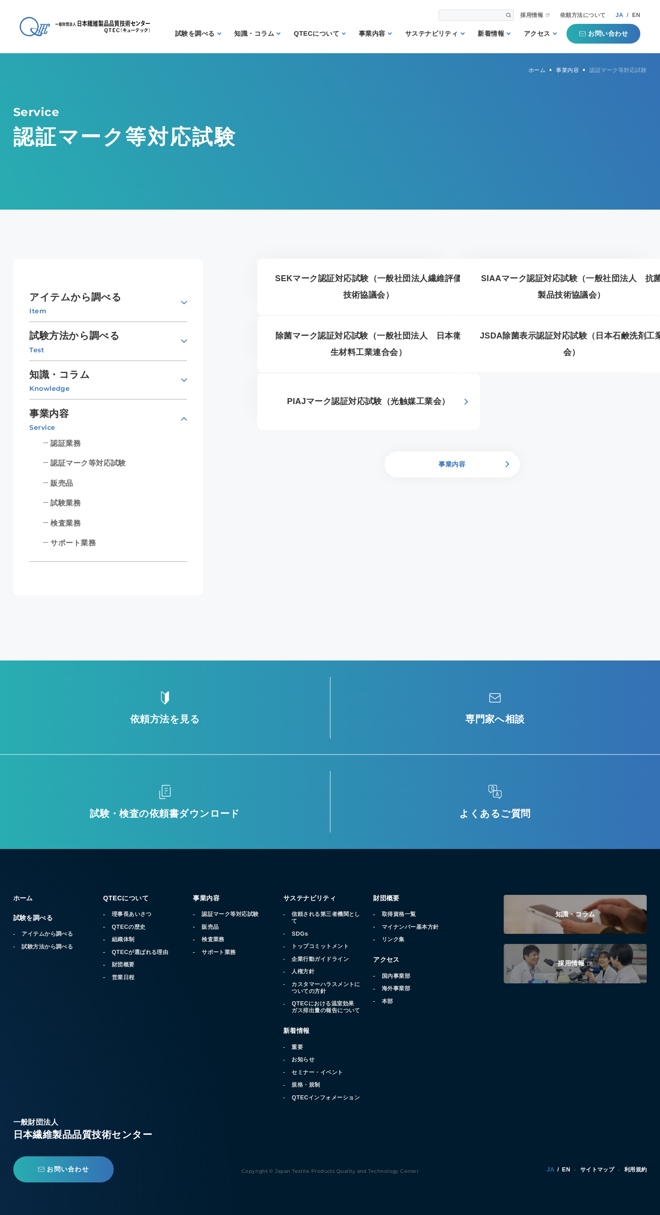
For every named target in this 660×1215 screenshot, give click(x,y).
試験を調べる (195, 33)
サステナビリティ (431, 33)
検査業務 (65, 523)
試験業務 (65, 503)
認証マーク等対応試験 (88, 463)
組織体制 (123, 939)
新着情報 (491, 33)
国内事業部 (396, 976)
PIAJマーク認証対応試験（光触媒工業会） (368, 401)
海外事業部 (396, 988)
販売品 (61, 483)
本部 (387, 1001)
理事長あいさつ (132, 914)
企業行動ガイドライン (320, 959)
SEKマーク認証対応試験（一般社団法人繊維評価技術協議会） (368, 287)
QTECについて (316, 33)
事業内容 (372, 33)
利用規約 (635, 1169)
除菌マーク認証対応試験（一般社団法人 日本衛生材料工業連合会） (368, 344)
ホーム (23, 898)
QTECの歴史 (129, 927)
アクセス (537, 33)
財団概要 (123, 964)
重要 (297, 1047)
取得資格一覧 (399, 914)
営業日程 (123, 977)
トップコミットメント (320, 946)
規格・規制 (306, 1085)
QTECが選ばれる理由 (140, 952)
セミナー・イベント (317, 1072)
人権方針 (303, 971)
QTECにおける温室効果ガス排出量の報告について (326, 1007)
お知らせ (303, 1059)
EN (636, 15)
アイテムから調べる (47, 934)
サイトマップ (597, 1169)
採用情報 (531, 15)
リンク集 (393, 939)
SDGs (300, 934)
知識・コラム (254, 33)
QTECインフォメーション (326, 1097)
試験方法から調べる (47, 946)
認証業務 (65, 443)
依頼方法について (583, 15)
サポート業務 (73, 542)
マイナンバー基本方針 (410, 927)
